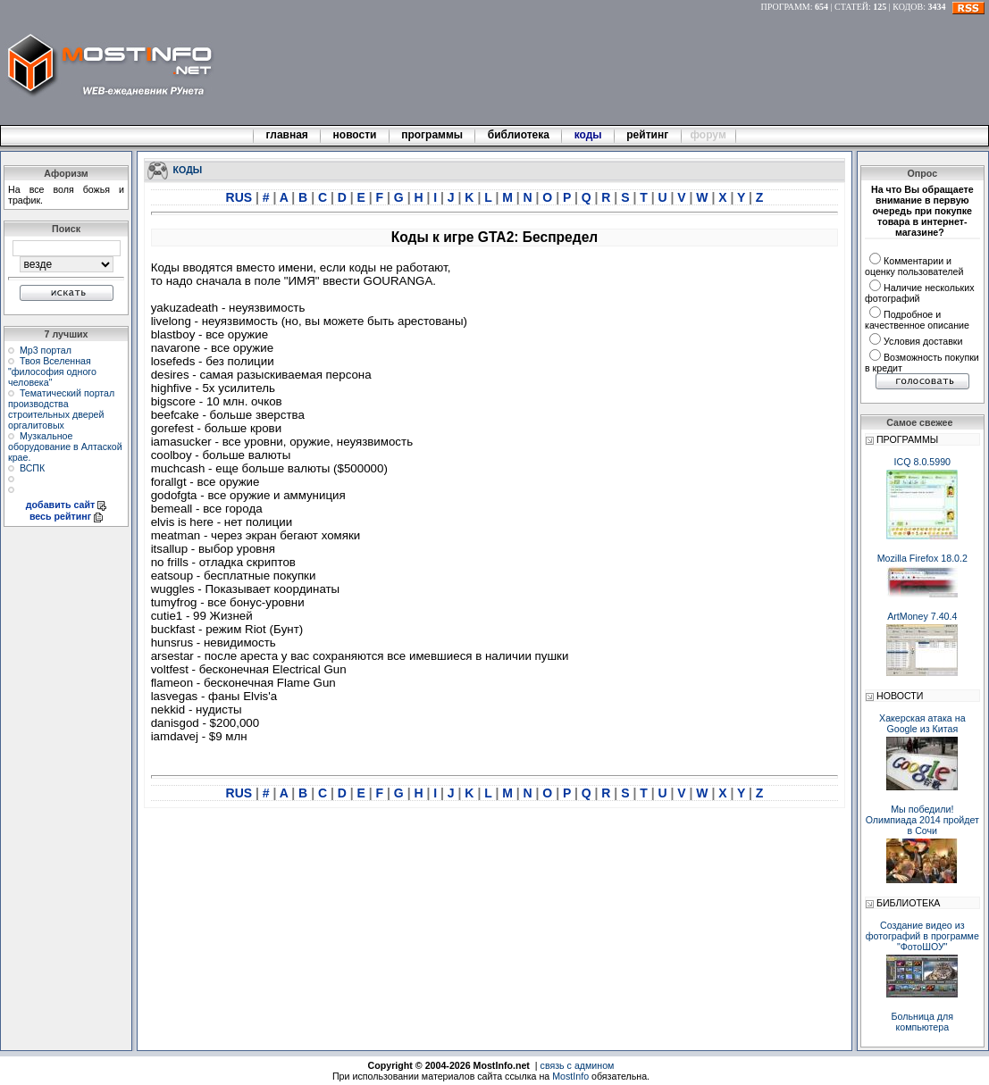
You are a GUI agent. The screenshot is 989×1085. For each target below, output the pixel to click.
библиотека (518, 135)
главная (287, 135)
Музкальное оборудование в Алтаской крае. (65, 446)
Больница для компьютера (923, 1021)
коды (588, 135)
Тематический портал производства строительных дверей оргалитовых (61, 409)
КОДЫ (188, 168)
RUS (241, 197)
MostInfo (570, 1076)
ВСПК (32, 468)
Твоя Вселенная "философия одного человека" (52, 371)
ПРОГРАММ (785, 7)
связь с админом (578, 1065)
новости (355, 135)
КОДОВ (908, 7)
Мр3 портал (45, 350)
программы (432, 135)
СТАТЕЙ (851, 7)
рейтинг (648, 135)
